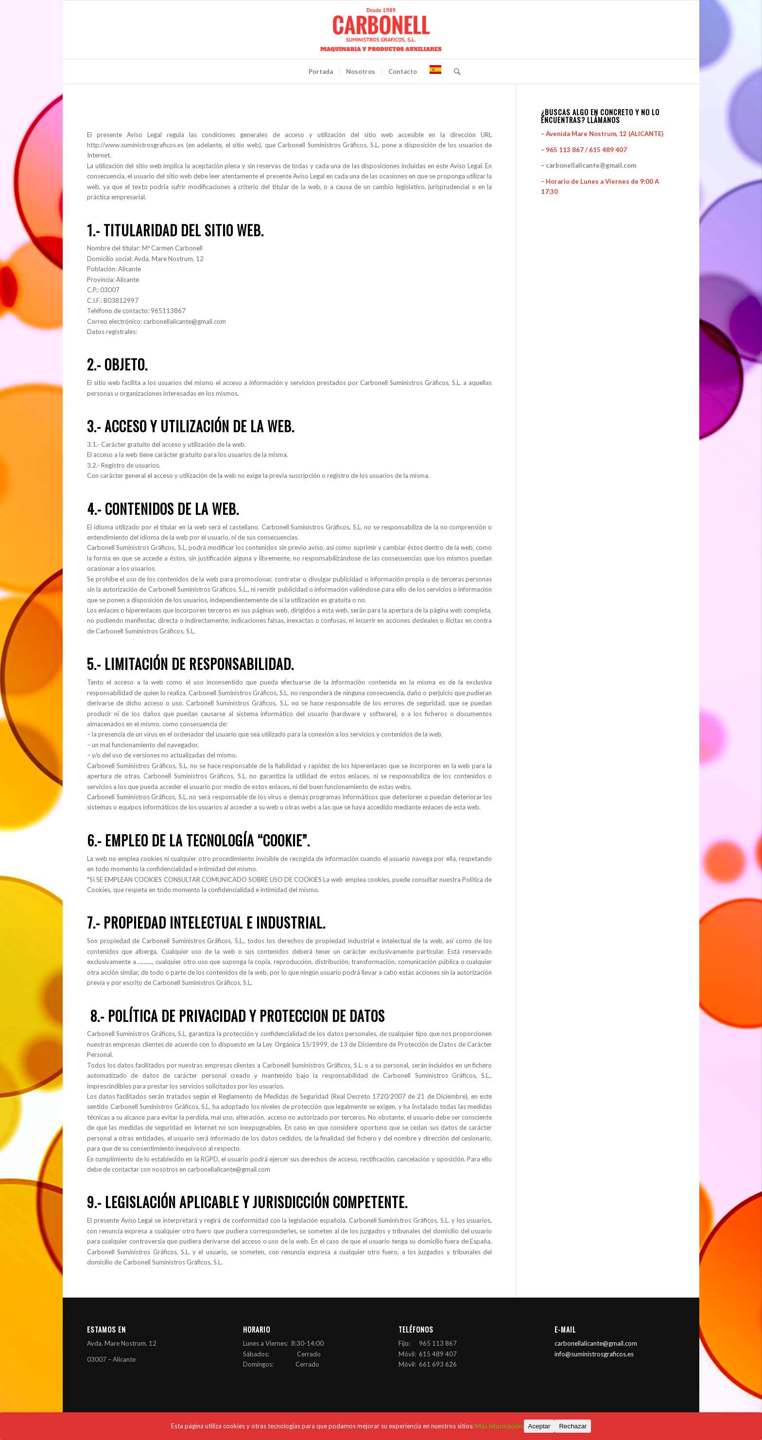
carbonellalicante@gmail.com (591, 165)
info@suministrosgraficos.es (594, 1354)
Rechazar (573, 1426)
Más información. (499, 1426)
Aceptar (539, 1426)
